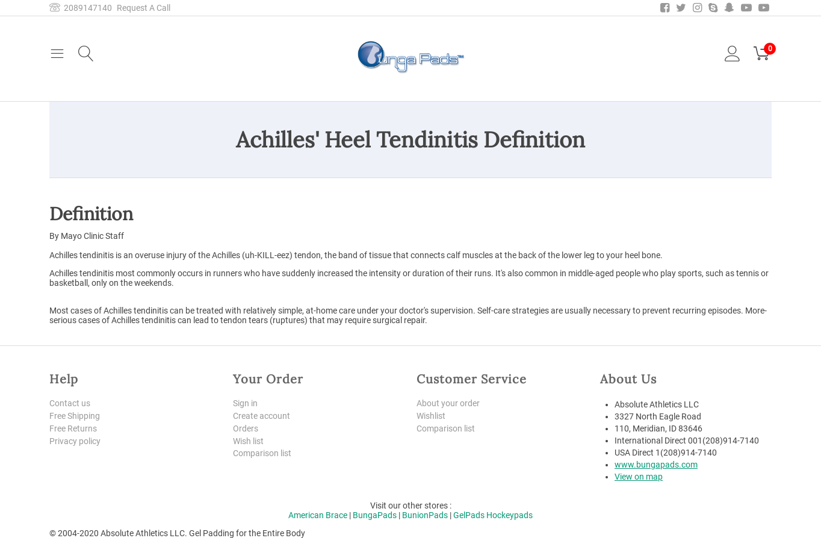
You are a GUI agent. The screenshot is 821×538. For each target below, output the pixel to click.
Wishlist (431, 416)
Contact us (69, 403)
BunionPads (425, 515)
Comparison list (262, 453)
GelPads (469, 515)
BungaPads (375, 515)
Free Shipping (74, 416)
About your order (448, 403)
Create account (261, 416)
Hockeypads (509, 515)
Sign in (245, 403)
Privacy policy (75, 441)
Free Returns (73, 428)
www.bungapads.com (656, 464)
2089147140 (80, 8)
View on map (639, 476)
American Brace (317, 515)
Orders (245, 428)
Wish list (248, 441)
